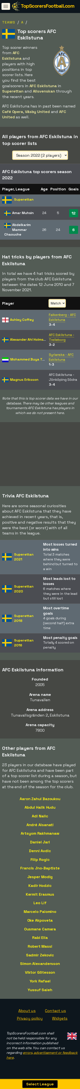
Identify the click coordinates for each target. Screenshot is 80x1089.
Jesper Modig (40, 880)
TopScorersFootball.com (47, 6)
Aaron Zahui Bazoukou (40, 801)
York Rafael (40, 984)
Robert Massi (40, 949)
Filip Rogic (40, 862)
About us (27, 1014)
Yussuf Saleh (40, 993)
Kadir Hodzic (40, 888)
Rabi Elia (40, 940)
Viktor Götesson (40, 975)
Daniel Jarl (40, 845)
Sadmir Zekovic (40, 958)
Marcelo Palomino (40, 914)
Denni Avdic (40, 854)
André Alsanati (40, 827)
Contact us (55, 1014)
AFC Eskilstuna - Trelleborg (61, 337)
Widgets (59, 1021)
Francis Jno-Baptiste (40, 871)
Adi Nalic (40, 819)
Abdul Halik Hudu (40, 810)
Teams (8, 22)
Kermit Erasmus (40, 897)
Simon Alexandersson (40, 966)
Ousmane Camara (40, 932)
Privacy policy (30, 1021)
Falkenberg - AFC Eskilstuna (62, 317)
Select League (40, 1084)
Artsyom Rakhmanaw (40, 836)
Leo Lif (39, 906)
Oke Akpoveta (40, 923)
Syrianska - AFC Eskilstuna (61, 357)
